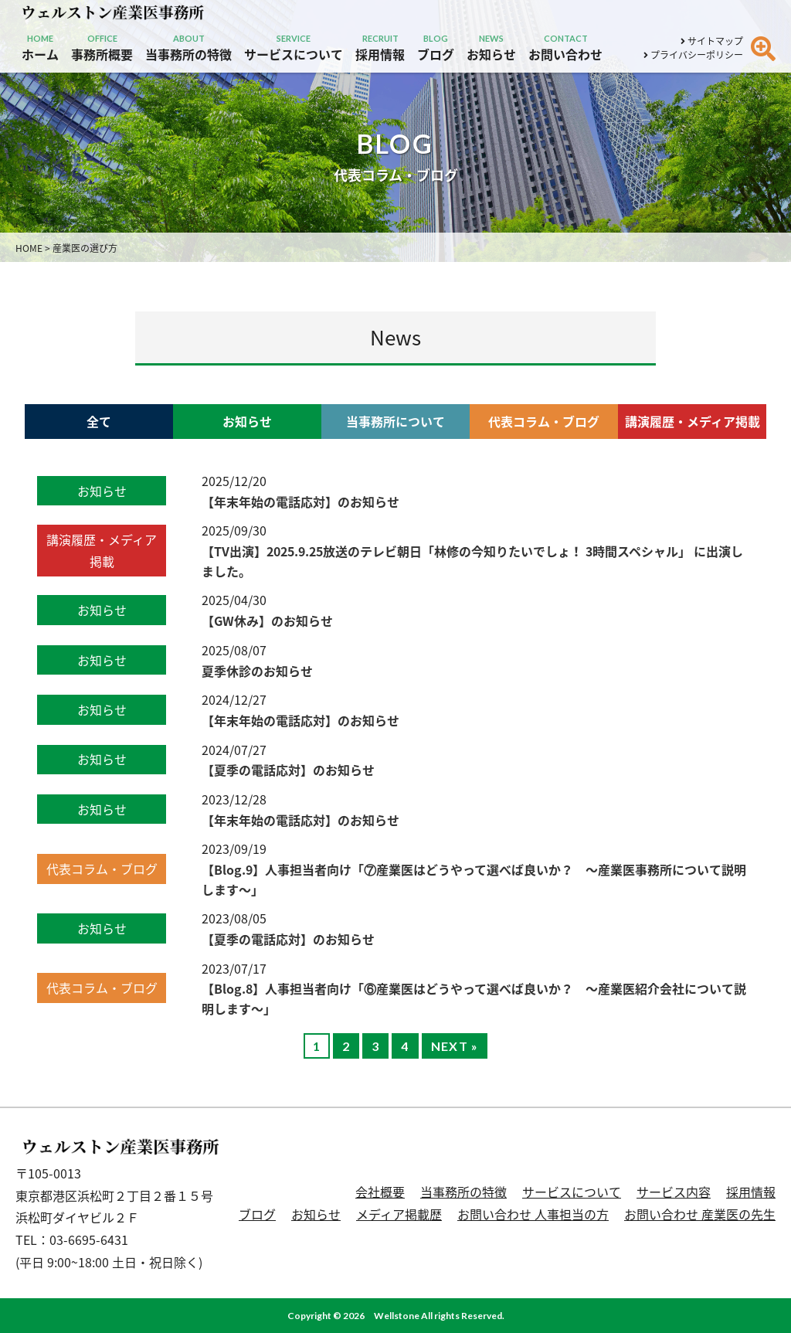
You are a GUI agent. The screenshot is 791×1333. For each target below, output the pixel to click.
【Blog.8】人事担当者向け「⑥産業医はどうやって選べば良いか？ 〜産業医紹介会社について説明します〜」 (474, 998)
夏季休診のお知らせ (257, 670)
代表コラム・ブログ (543, 421)
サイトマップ (712, 41)
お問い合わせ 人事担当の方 (533, 1214)
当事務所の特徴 (463, 1191)
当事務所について (395, 421)
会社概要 (380, 1191)
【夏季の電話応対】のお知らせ (288, 769)
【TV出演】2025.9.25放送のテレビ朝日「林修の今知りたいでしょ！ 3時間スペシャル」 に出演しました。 (472, 561)
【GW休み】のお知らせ (267, 620)
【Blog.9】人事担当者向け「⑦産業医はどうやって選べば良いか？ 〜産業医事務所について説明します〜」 (474, 879)
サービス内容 (674, 1191)
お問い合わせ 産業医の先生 (700, 1214)
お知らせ (247, 421)
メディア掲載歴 (399, 1214)
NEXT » (455, 1046)
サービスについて (571, 1191)
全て (99, 421)
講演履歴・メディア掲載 (692, 421)
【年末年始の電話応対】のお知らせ (300, 501)
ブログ (257, 1214)
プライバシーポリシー (693, 55)
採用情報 (751, 1191)
